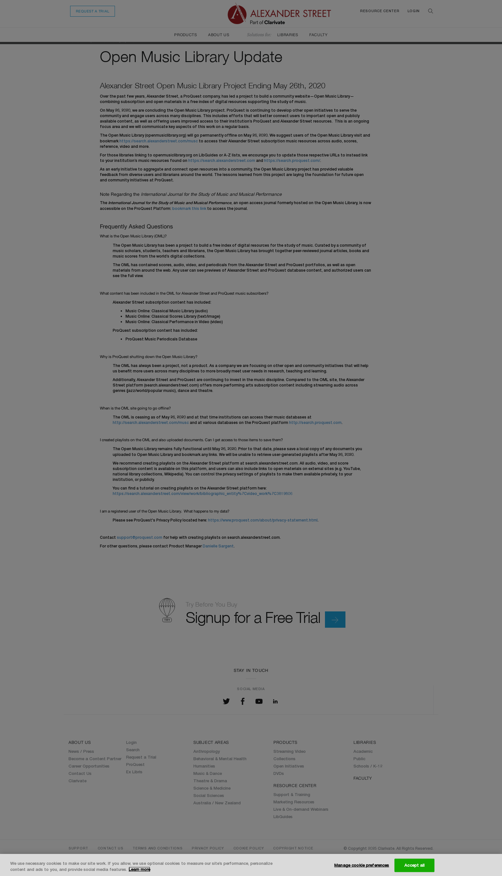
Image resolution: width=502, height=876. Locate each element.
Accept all (414, 865)
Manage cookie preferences (361, 865)
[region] (251, 865)
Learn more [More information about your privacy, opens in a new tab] (139, 869)
